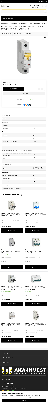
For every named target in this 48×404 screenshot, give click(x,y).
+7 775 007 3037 (34, 5)
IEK (33, 135)
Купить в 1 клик (24, 93)
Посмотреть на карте (6, 379)
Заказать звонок (35, 7)
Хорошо (24, 400)
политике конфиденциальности (30, 397)
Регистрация (44, 1)
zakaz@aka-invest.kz (11, 386)
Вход (39, 1)
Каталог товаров (24, 18)
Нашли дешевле (19, 99)
